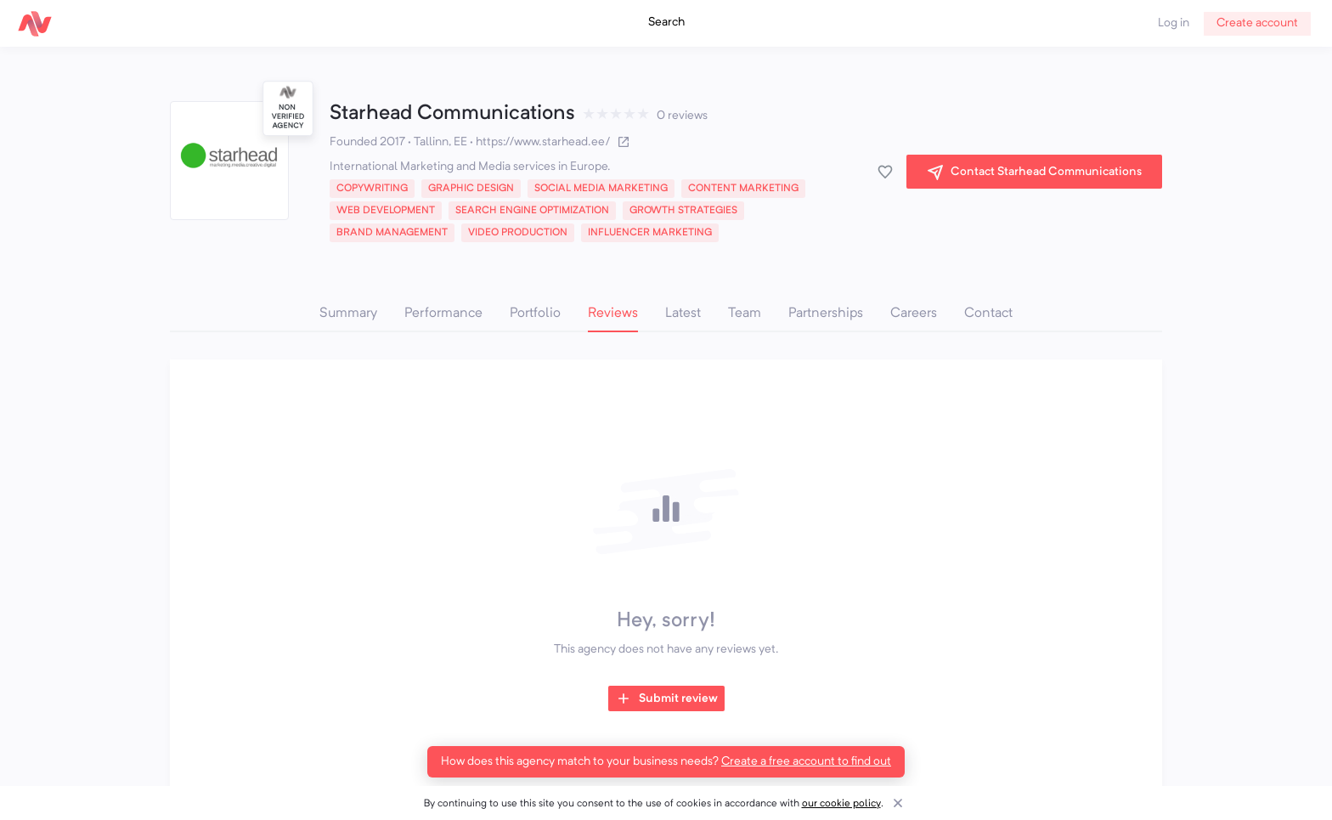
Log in (1173, 23)
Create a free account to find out (806, 761)
